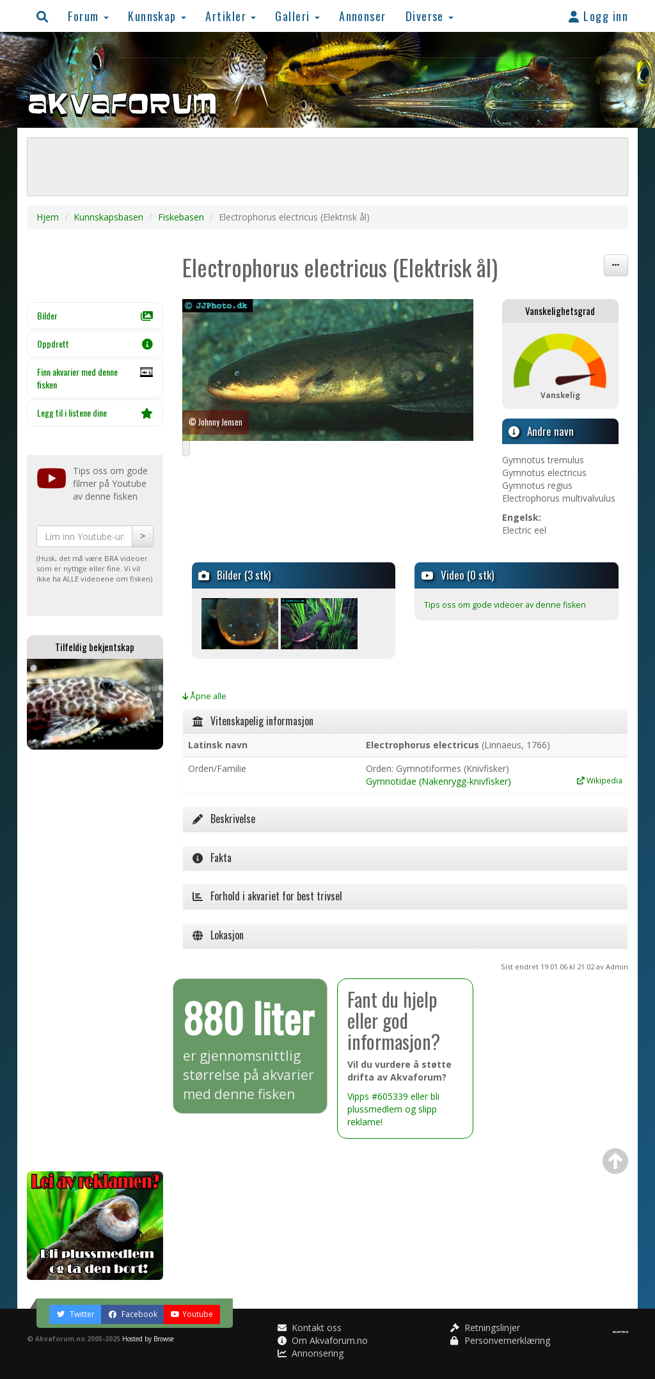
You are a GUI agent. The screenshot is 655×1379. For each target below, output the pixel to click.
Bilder (95, 315)
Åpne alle (204, 696)
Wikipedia (599, 780)
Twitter (75, 1314)
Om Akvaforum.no (323, 1340)
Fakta (212, 857)
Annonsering (310, 1353)
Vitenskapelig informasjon (253, 720)
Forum (88, 15)
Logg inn (598, 15)
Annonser (362, 15)
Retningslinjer (485, 1327)
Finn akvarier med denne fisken (95, 379)
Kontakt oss (310, 1327)
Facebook (132, 1314)
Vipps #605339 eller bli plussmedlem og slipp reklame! (393, 1109)
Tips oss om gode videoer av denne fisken (505, 604)
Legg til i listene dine (95, 412)
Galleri (297, 15)
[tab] (405, 721)
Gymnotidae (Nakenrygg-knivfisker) (438, 781)
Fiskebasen (181, 217)
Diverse (430, 15)
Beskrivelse (224, 818)
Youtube (192, 1314)
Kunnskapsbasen (108, 217)
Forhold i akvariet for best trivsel (267, 896)
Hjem (47, 217)
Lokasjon (218, 935)
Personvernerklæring (500, 1340)
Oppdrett (95, 343)
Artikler (230, 15)
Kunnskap (157, 15)
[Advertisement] (95, 960)
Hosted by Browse (148, 1338)
